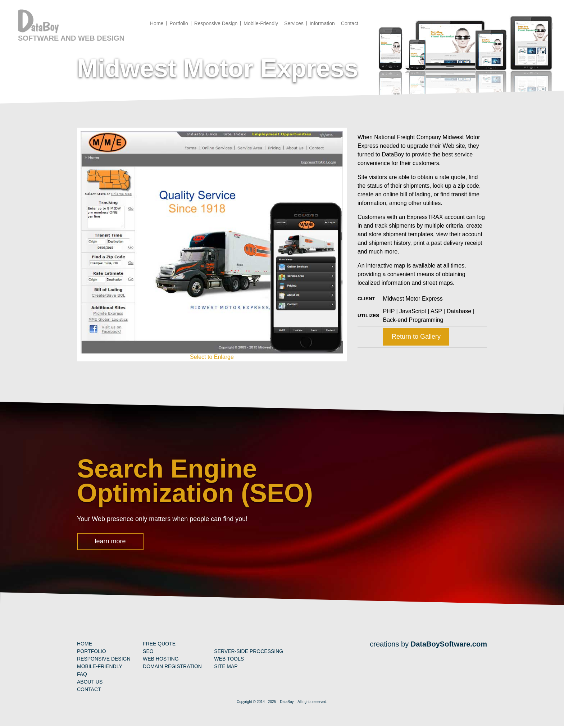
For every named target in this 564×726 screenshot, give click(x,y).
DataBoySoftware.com (449, 644)
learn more (110, 541)
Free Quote (159, 644)
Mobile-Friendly (99, 666)
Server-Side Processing (248, 651)
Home (84, 644)
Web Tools (229, 659)
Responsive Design (104, 659)
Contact (89, 689)
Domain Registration (172, 666)
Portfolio (91, 651)
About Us (90, 682)
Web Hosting (161, 659)
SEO (148, 651)
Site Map (225, 666)
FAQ (82, 674)
